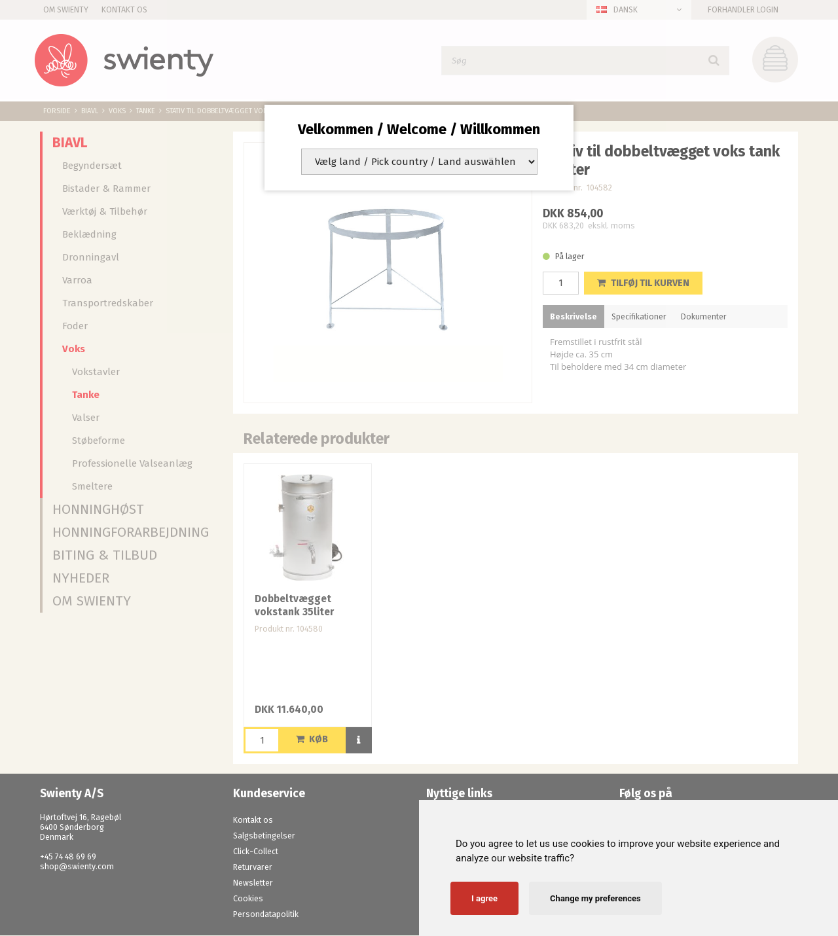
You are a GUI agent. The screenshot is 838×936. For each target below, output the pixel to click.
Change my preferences (595, 898)
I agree (484, 898)
